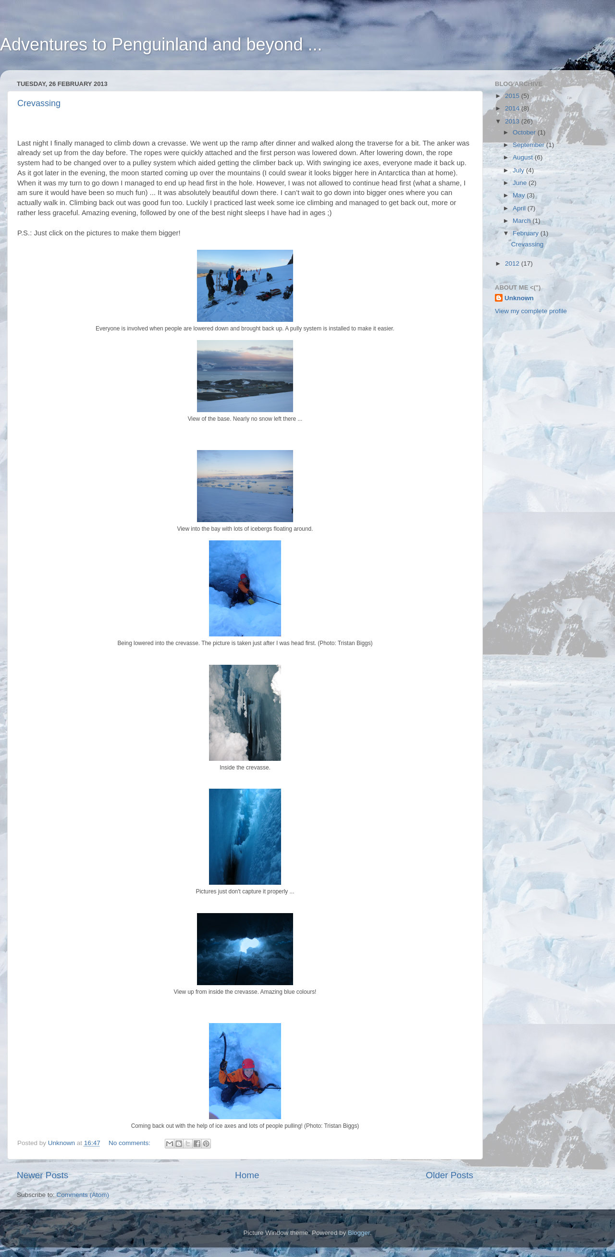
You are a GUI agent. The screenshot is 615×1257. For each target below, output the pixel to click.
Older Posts (449, 1175)
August (524, 157)
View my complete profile (531, 311)
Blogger (359, 1232)
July (519, 170)
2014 (513, 108)
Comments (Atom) (83, 1194)
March (522, 220)
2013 (513, 121)
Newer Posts (42, 1175)
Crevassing (39, 103)
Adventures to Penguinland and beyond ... (161, 44)
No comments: (130, 1143)
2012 (513, 263)
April (520, 208)
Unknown (519, 298)
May (520, 195)
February (527, 233)
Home (247, 1175)
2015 (513, 95)
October (525, 132)
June (521, 182)
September (529, 144)
